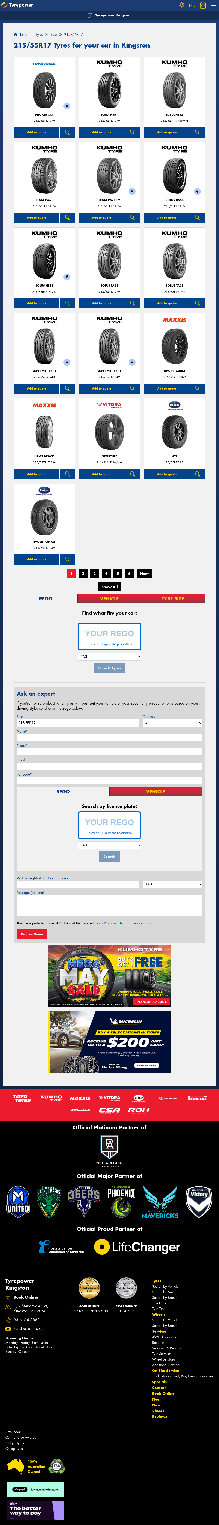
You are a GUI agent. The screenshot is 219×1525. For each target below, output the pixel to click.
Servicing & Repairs (166, 1348)
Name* (22, 731)
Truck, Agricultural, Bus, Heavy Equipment (183, 1376)
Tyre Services (161, 1354)
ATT (174, 456)
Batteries (158, 1342)
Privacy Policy (102, 923)
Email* (22, 760)
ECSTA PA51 (44, 200)
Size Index (13, 1432)
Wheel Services (163, 1359)
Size (20, 717)
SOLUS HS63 (175, 200)
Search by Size (163, 1292)
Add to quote (36, 132)
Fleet (156, 1399)
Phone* (22, 745)
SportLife (109, 456)
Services (159, 1331)
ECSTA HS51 (109, 115)
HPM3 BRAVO (44, 456)
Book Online (163, 1393)
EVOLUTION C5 (44, 542)
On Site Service (165, 1370)
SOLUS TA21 (109, 285)
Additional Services (166, 1365)
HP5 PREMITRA (174, 371)
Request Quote (32, 934)
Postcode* (24, 774)
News (157, 1405)
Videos (158, 1410)
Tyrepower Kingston (109, 15)
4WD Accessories (165, 1337)
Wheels (158, 1314)
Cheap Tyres (14, 1448)
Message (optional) (31, 892)
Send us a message (29, 1328)
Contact (159, 1387)
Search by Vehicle (165, 1286)
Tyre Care (159, 1303)
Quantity (149, 717)
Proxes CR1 (44, 115)
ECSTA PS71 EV (109, 200)
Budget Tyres (14, 1443)
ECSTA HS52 (174, 115)
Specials (159, 1382)
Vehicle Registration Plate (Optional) (43, 878)
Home (20, 34)
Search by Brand (164, 1297)
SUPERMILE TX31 (44, 371)
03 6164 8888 (27, 1319)
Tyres (156, 1280)
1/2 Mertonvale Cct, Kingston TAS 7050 (31, 1309)
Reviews (159, 1416)
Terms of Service (131, 923)
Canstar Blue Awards (20, 1437)
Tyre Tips (158, 1309)
